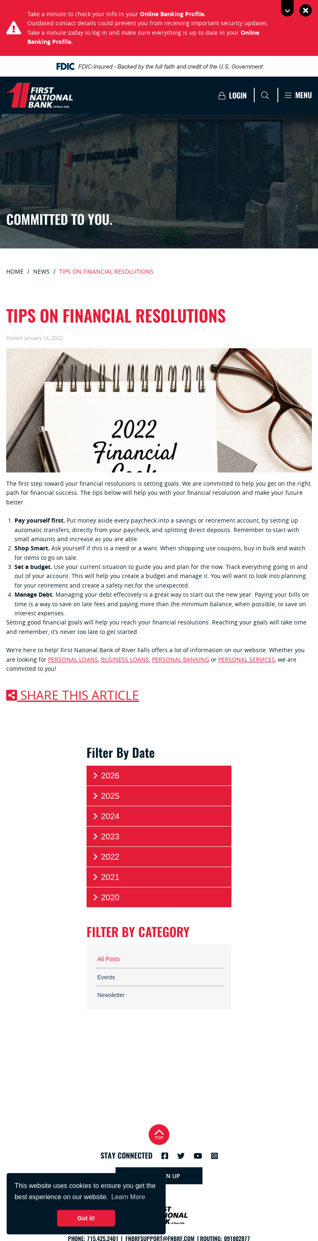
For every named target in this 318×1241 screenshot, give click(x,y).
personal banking (180, 659)
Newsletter (111, 995)
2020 (106, 897)
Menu (298, 95)
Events (106, 977)
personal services (246, 659)
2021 (106, 877)
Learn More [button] (128, 1196)
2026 (106, 776)
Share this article (72, 695)
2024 (106, 816)
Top (159, 1133)
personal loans (73, 659)
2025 (106, 796)
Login (233, 95)
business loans (125, 659)
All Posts (108, 959)
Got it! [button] (86, 1218)
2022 (106, 857)
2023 (106, 836)
